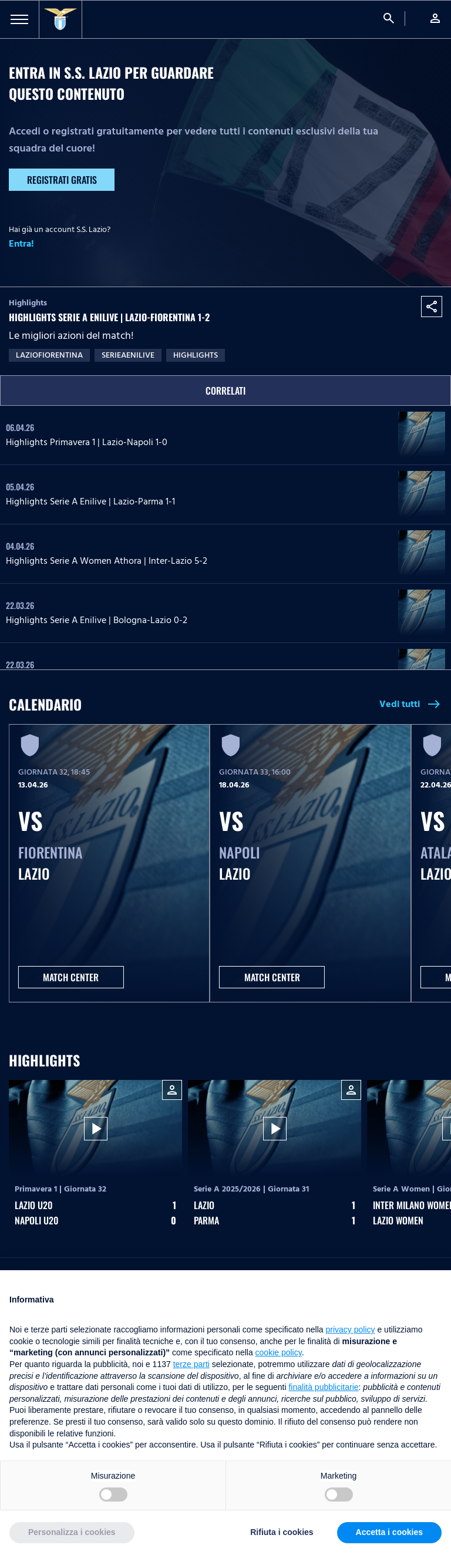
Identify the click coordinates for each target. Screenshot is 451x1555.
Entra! (21, 243)
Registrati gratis (62, 180)
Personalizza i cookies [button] (72, 1532)
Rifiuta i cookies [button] (281, 1532)
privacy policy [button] (350, 1329)
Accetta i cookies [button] (389, 1532)
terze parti (191, 1364)
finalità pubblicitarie (323, 1387)
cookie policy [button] (278, 1352)
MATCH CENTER (71, 977)
